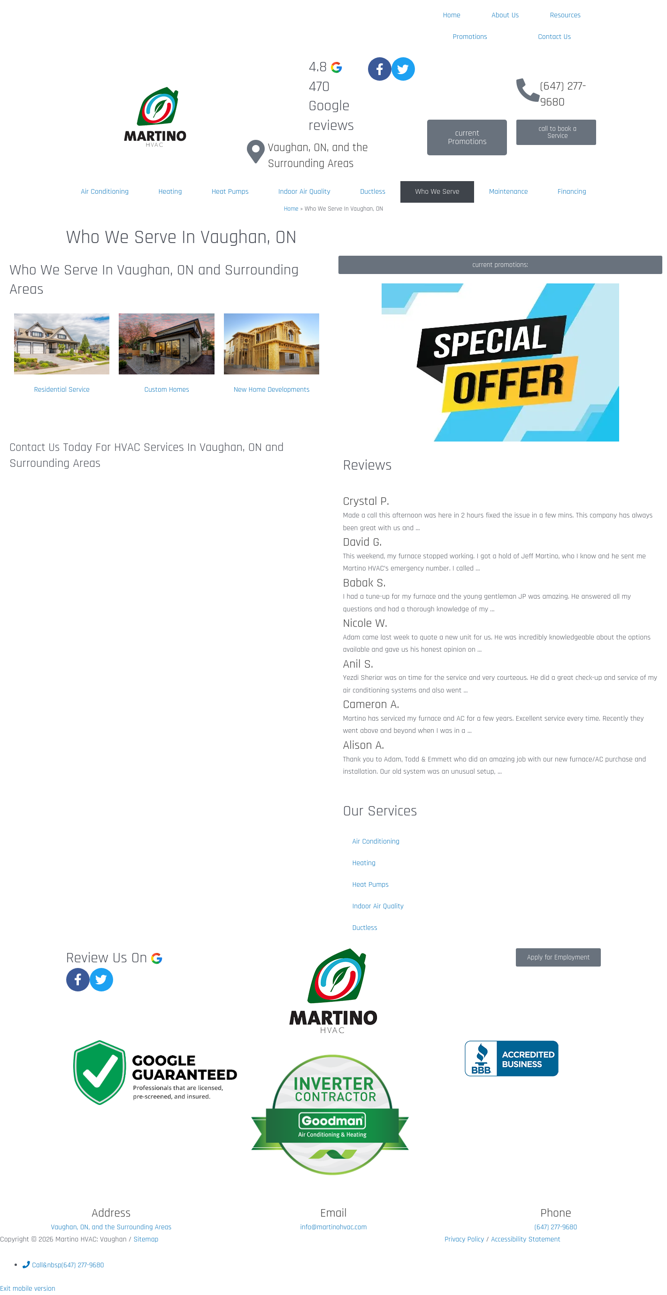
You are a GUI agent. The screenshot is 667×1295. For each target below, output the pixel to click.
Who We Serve (437, 192)
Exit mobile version (28, 1289)
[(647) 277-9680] (528, 90)
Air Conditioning (105, 192)
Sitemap (146, 1239)
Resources (565, 15)
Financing (572, 192)
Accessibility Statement (527, 1239)
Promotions (470, 37)
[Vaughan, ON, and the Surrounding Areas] (256, 151)
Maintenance (508, 192)
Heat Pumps (230, 192)
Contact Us (554, 37)
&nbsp (64, 1265)
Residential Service (61, 390)
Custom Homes (167, 390)
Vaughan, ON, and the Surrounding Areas (321, 155)
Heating (170, 192)
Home (451, 15)
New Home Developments (271, 390)
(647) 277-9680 (563, 94)
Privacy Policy (466, 1239)
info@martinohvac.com (333, 1227)
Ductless (372, 192)
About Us (505, 15)
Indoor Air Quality (304, 192)
